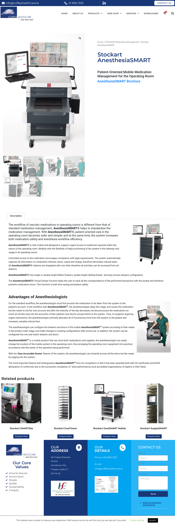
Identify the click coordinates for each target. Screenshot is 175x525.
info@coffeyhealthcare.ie (22, 3)
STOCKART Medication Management (122, 42)
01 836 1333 (76, 3)
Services (132, 13)
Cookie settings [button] (137, 520)
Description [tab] (16, 216)
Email (141, 463)
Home (64, 13)
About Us (77, 13)
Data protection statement (152, 503)
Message (143, 474)
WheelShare (151, 13)
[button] (172, 13)
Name (141, 453)
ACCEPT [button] (152, 520)
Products (95, 13)
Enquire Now (21, 436)
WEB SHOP (114, 13)
